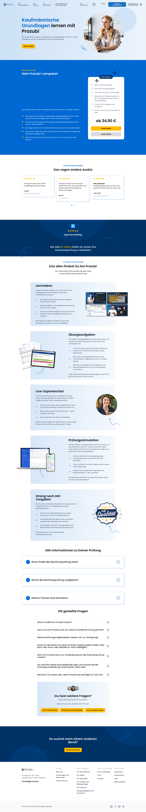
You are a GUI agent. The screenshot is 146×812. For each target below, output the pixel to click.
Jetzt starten (28, 46)
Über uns (94, 4)
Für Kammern (84, 4)
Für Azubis (35, 4)
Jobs (99, 775)
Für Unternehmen (23, 4)
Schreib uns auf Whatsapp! (72, 710)
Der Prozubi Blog (103, 772)
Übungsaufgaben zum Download (85, 792)
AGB (116, 778)
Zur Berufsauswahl (73, 750)
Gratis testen (106, 134)
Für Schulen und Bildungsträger (61, 4)
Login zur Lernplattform (117, 4)
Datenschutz (119, 775)
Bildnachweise (119, 782)
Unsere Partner (62, 781)
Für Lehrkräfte (47, 4)
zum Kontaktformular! (95, 710)
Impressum (118, 772)
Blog (103, 4)
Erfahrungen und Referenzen (62, 776)
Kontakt (100, 778)
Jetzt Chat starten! (50, 710)
